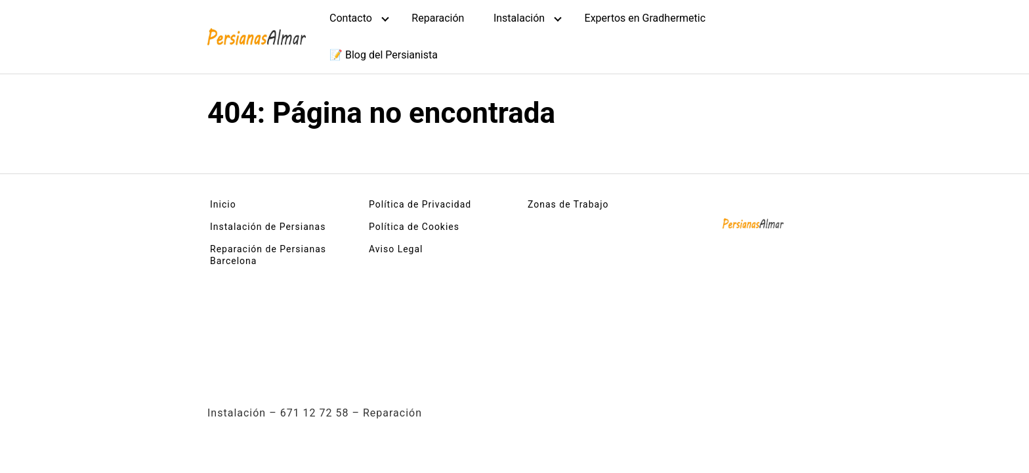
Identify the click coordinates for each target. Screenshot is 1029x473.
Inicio (223, 204)
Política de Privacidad (420, 204)
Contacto (350, 18)
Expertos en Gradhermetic (645, 18)
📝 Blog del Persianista (383, 55)
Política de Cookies (414, 226)
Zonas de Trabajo (568, 204)
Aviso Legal (396, 249)
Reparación (437, 18)
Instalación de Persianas (268, 226)
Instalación (519, 18)
